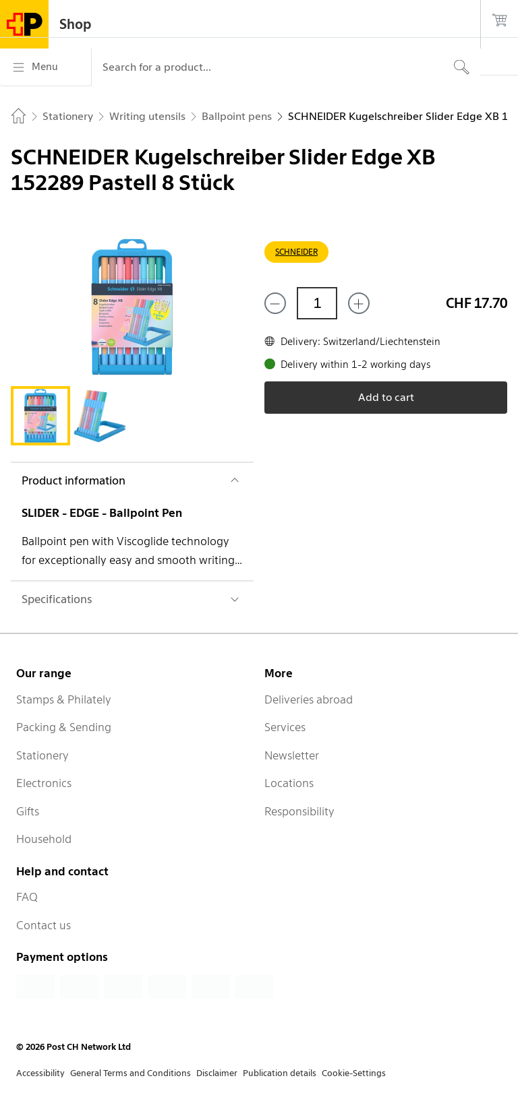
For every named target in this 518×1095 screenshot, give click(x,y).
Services (285, 727)
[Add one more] (359, 303)
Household (43, 839)
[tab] (40, 415)
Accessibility (40, 1073)
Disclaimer (216, 1073)
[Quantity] (317, 303)
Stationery (42, 755)
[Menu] (45, 67)
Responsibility (299, 811)
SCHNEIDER (296, 252)
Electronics (43, 783)
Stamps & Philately (63, 699)
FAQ (27, 897)
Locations (289, 783)
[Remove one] (275, 303)
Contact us (43, 925)
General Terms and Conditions (130, 1073)
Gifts (27, 811)
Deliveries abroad (308, 699)
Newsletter (291, 755)
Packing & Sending (63, 727)
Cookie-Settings (354, 1073)
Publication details (279, 1073)
